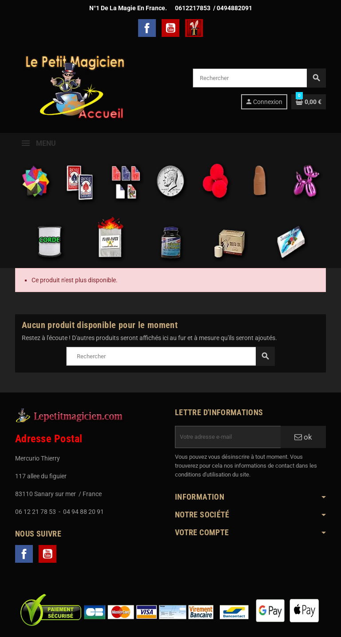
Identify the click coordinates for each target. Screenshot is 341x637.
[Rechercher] (259, 78)
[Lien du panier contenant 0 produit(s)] (308, 101)
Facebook (147, 28)
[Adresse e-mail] (228, 437)
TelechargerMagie (194, 28)
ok (303, 437)
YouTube (170, 28)
